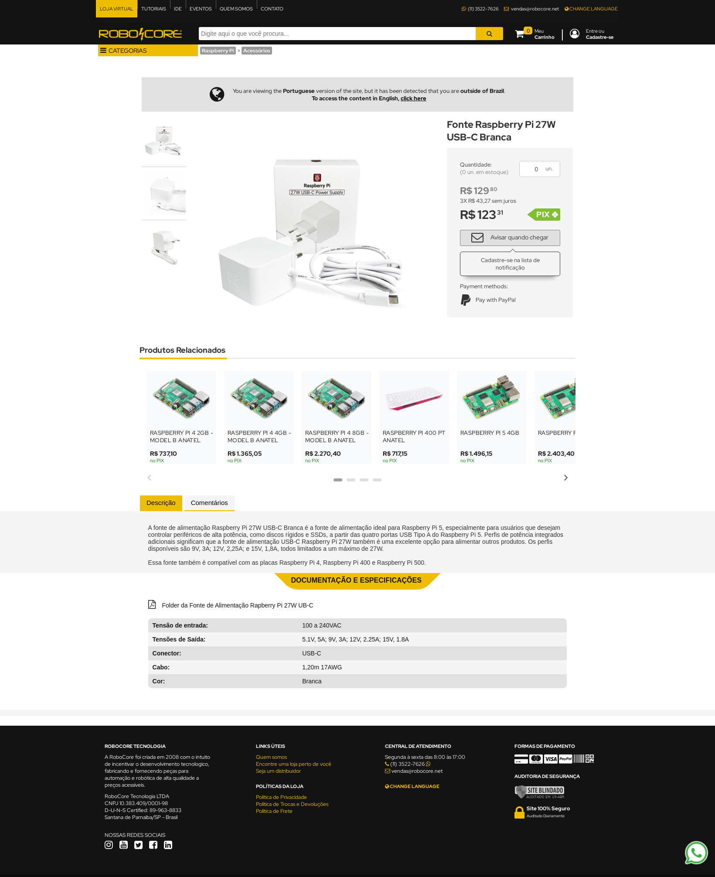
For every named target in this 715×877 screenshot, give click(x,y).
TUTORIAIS (153, 9)
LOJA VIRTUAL (116, 9)
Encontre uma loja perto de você (293, 764)
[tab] (161, 503)
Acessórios (256, 50)
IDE (178, 9)
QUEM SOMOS (236, 9)
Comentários (209, 502)
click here (413, 98)
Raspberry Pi (218, 50)
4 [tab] (377, 482)
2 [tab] (351, 482)
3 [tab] (364, 482)
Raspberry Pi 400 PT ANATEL (414, 436)
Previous (149, 476)
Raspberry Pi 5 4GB (489, 433)
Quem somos (271, 757)
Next (566, 476)
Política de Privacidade (281, 797)
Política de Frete (274, 811)
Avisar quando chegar (506, 236)
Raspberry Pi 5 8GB (567, 433)
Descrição (161, 502)
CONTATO (272, 9)
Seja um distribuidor (278, 771)
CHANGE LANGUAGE (591, 9)
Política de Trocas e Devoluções (292, 804)
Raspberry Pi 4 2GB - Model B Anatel (181, 436)
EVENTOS (201, 9)
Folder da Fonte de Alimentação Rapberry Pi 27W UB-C (236, 605)
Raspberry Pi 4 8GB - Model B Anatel (337, 436)
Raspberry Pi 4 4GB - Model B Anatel (259, 436)
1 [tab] (338, 482)
